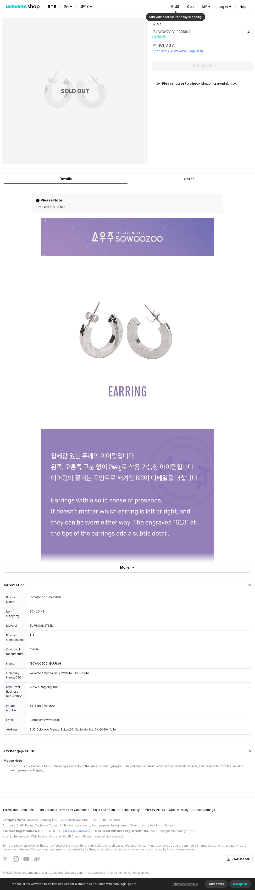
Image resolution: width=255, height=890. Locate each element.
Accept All (240, 884)
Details (66, 179)
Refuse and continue (185, 884)
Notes (189, 179)
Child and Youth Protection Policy (116, 810)
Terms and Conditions (18, 810)
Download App (238, 859)
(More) (132, 884)
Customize (216, 884)
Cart (190, 7)
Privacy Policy (154, 810)
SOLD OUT (202, 66)
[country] (174, 6)
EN (66, 7)
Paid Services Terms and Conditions (63, 810)
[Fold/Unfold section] (127, 585)
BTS (156, 24)
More (127, 567)
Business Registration (77, 831)
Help (242, 7)
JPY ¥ (84, 7)
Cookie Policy (178, 810)
